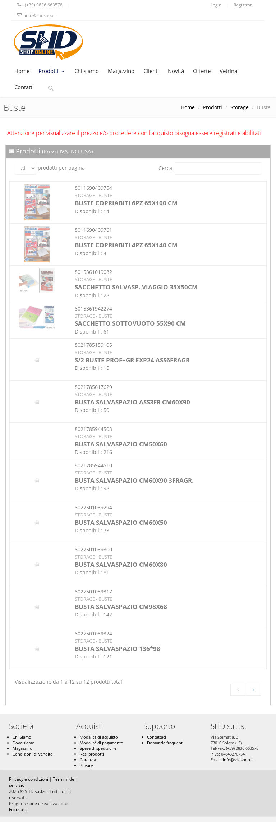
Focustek (18, 810)
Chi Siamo (22, 737)
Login (216, 5)
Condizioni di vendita (32, 754)
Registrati (243, 5)
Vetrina (228, 70)
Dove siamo (23, 742)
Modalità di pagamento (101, 742)
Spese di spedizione (98, 748)
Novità (176, 70)
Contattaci (156, 737)
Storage (239, 107)
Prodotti (51, 70)
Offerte (202, 70)
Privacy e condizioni (28, 779)
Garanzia (88, 759)
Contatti (24, 87)
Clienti (151, 70)
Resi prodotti (92, 754)
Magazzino (121, 70)
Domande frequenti (165, 742)
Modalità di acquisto (99, 737)
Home (21, 70)
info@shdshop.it (238, 759)
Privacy (86, 765)
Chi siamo (86, 70)
